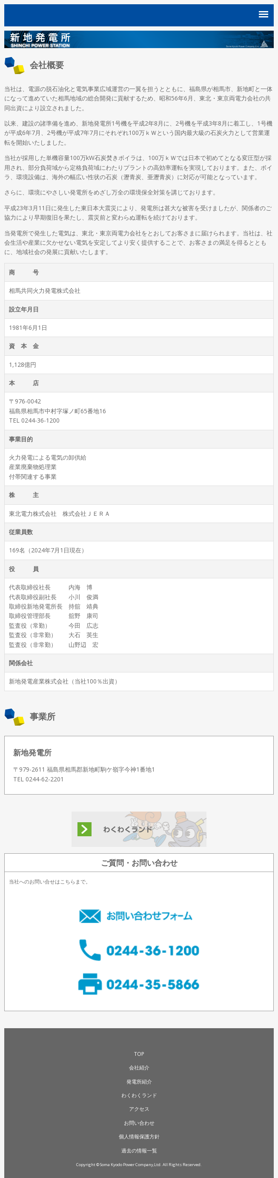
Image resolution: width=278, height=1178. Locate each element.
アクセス (139, 1108)
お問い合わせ (139, 1123)
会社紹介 (139, 1067)
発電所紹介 (139, 1081)
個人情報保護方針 (139, 1136)
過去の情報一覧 (139, 1150)
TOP (139, 1054)
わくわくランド (139, 1095)
